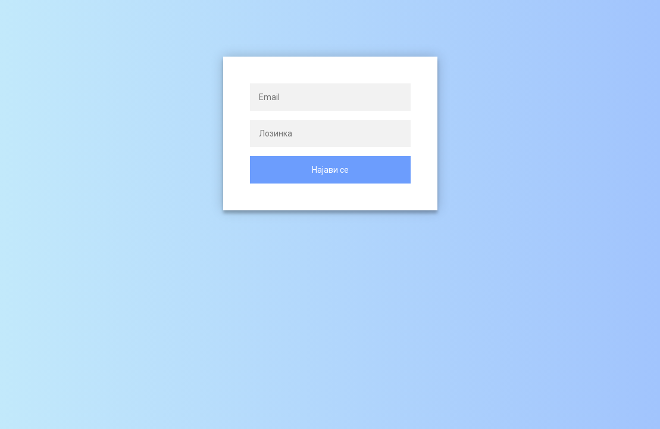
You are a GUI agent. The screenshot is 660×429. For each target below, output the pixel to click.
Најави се (330, 170)
